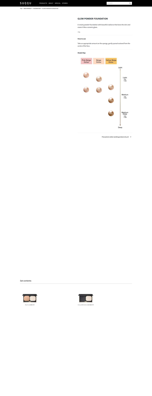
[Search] (119, 3)
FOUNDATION (37, 8)
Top (21, 8)
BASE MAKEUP (28, 8)
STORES (65, 3)
